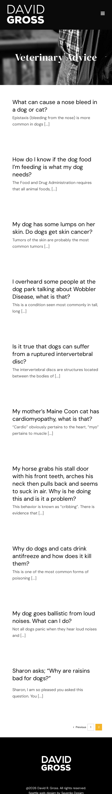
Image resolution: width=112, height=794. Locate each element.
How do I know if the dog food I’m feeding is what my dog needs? (51, 167)
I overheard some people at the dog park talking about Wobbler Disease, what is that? (54, 289)
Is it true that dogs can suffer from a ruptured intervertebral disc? (52, 354)
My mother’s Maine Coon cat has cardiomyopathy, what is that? (55, 415)
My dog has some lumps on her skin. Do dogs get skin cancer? (53, 228)
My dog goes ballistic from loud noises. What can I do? (53, 617)
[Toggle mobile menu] (103, 13)
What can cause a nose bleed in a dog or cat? (54, 105)
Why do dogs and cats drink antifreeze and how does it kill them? (51, 556)
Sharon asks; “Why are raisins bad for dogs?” (51, 674)
